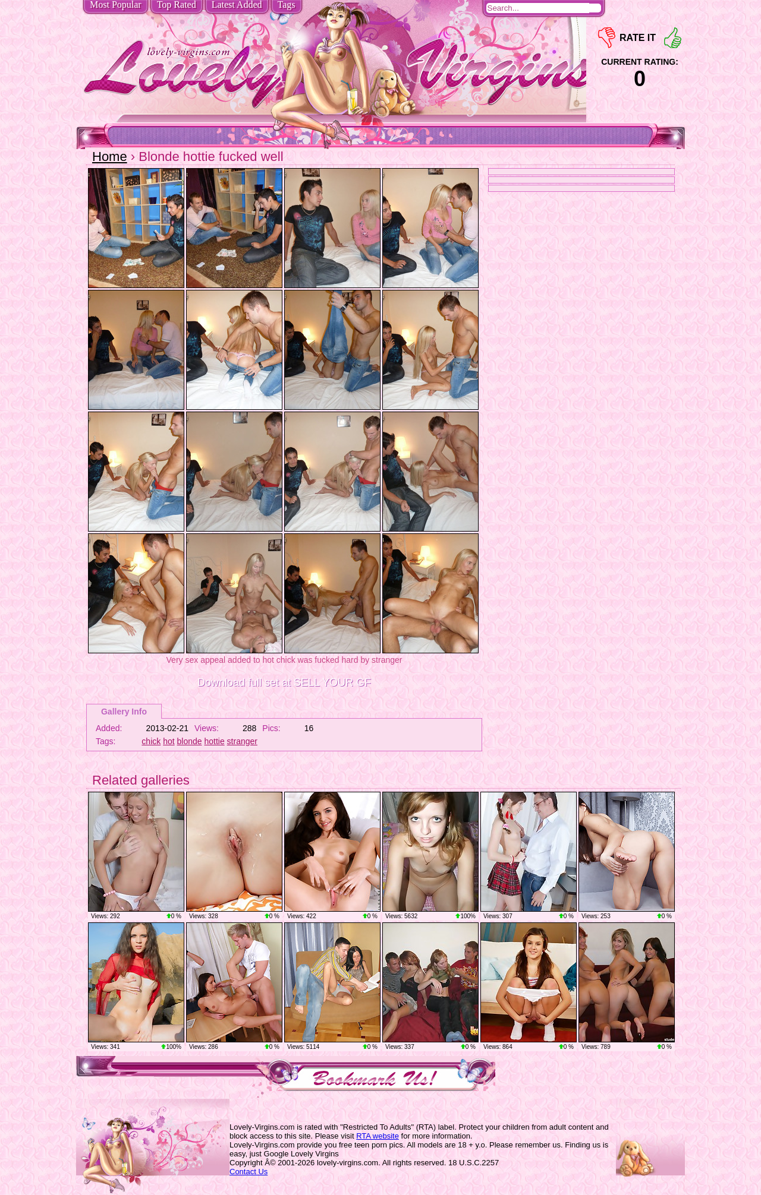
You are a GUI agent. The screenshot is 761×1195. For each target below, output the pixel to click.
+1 (672, 37)
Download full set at (284, 682)
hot (168, 741)
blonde (189, 741)
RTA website (377, 1135)
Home (109, 156)
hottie (214, 741)
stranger (242, 741)
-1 (606, 37)
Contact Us (248, 1171)
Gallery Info (124, 711)
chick (151, 741)
